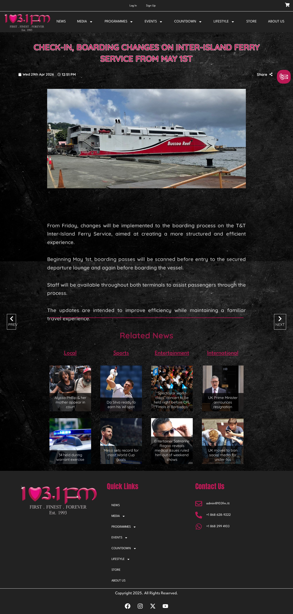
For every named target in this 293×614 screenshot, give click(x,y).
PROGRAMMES (119, 22)
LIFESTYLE (224, 22)
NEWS (61, 21)
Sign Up (151, 5)
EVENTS (154, 22)
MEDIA (85, 22)
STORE (251, 21)
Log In (133, 5)
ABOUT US (276, 21)
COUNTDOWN (188, 22)
